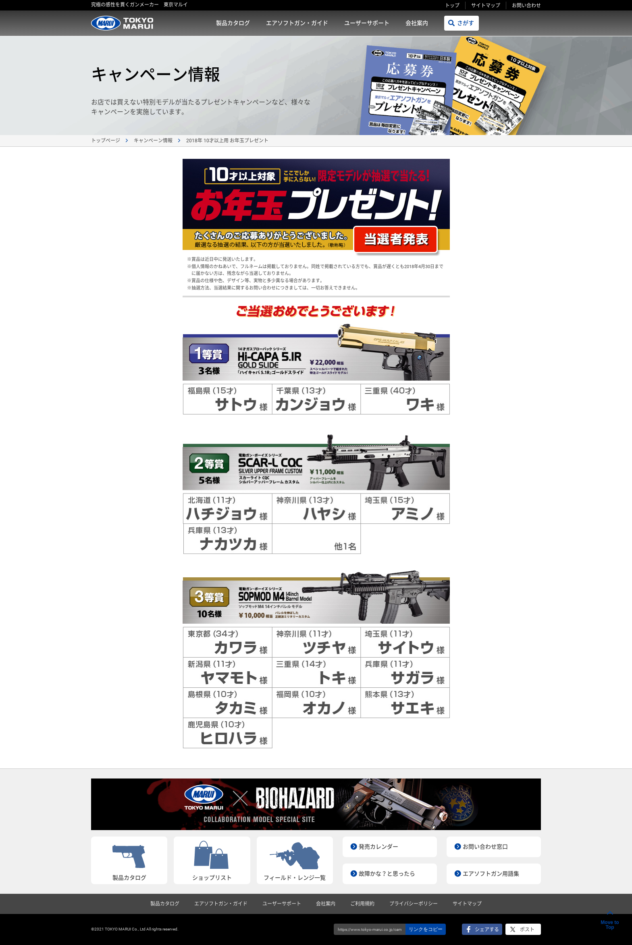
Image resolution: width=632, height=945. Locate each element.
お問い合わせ (526, 5)
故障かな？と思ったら (387, 873)
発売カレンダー (378, 846)
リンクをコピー (426, 929)
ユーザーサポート (366, 23)
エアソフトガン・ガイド (297, 23)
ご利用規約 (362, 904)
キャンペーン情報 (153, 141)
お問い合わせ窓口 (485, 846)
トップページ (105, 141)
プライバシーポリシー (413, 904)
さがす (465, 23)
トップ (452, 5)
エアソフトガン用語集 (491, 873)
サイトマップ (485, 5)
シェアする (487, 930)
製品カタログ (233, 23)
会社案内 (416, 23)
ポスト (527, 930)
